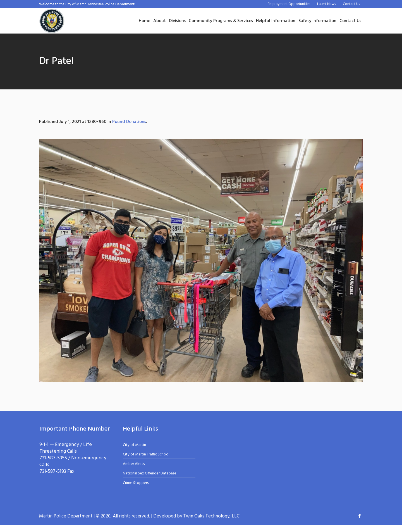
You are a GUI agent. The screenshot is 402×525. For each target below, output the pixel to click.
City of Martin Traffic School (146, 454)
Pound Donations (129, 121)
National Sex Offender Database (149, 473)
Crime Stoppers (136, 483)
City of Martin (134, 445)
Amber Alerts (134, 464)
